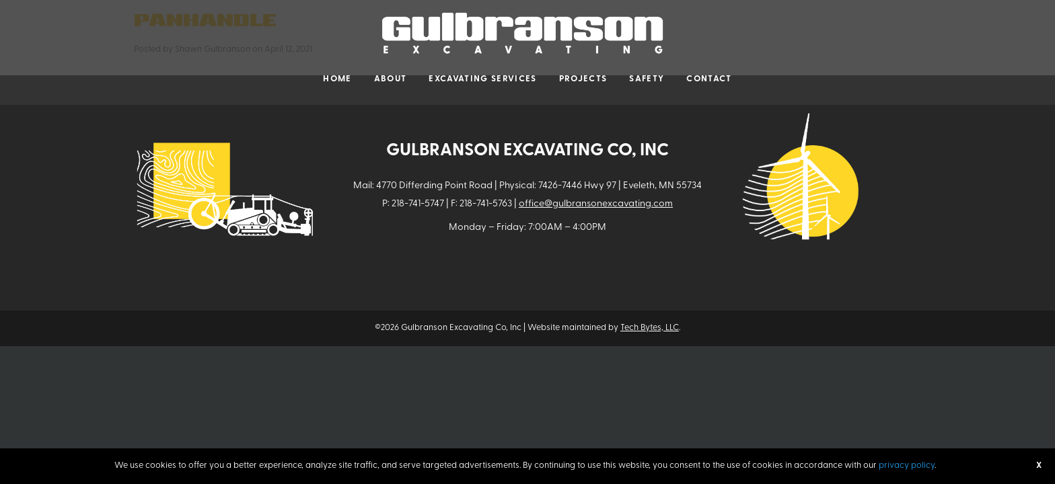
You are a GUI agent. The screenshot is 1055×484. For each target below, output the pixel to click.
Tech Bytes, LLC (649, 327)
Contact (708, 79)
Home (337, 79)
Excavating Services (482, 79)
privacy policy (907, 465)
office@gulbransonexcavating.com (596, 204)
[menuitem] (337, 79)
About (390, 79)
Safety (646, 79)
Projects (583, 79)
